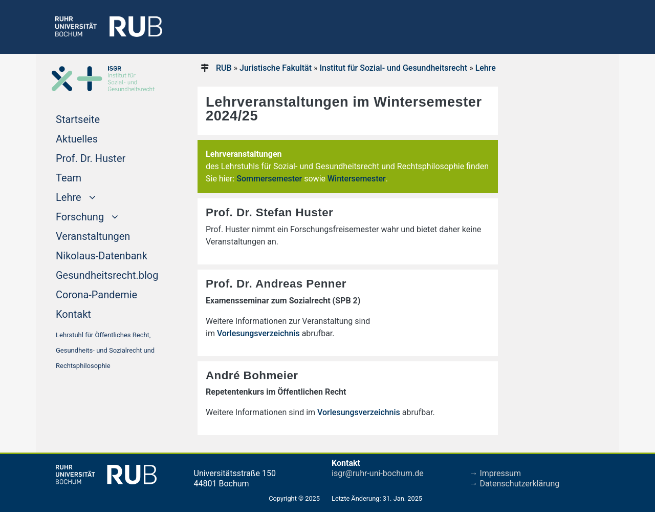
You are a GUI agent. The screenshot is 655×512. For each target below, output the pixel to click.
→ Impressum (495, 473)
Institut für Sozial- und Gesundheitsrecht (393, 68)
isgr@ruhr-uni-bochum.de (378, 473)
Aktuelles (77, 139)
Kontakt (73, 314)
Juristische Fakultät (275, 68)
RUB (224, 68)
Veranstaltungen (93, 236)
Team (68, 178)
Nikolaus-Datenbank (101, 256)
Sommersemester (269, 178)
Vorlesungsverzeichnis (259, 333)
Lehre (485, 68)
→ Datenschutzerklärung (515, 483)
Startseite (97, 118)
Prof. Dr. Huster (90, 158)
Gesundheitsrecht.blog (107, 275)
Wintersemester (357, 178)
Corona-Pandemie (96, 295)
